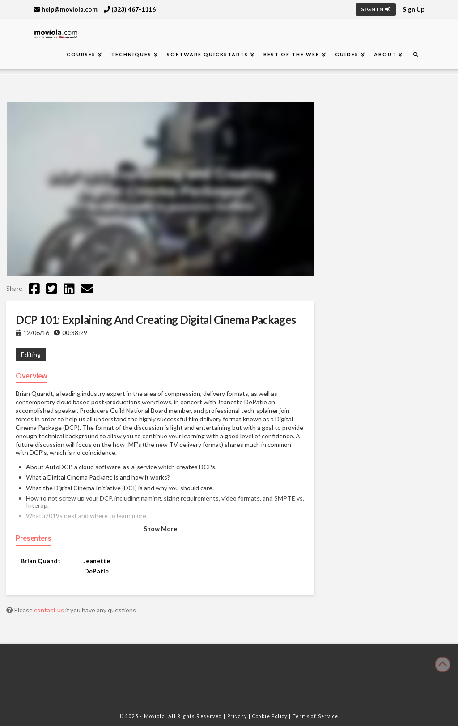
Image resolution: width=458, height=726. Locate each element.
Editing (31, 354)
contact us (49, 610)
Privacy (238, 716)
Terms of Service (315, 716)
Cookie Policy (270, 716)
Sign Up (413, 9)
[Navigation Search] (415, 54)
